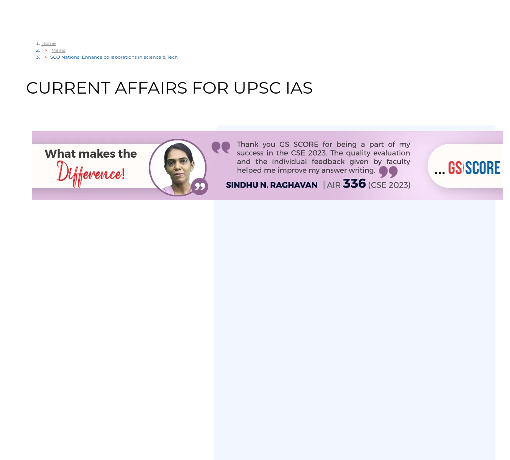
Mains (58, 50)
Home (48, 43)
